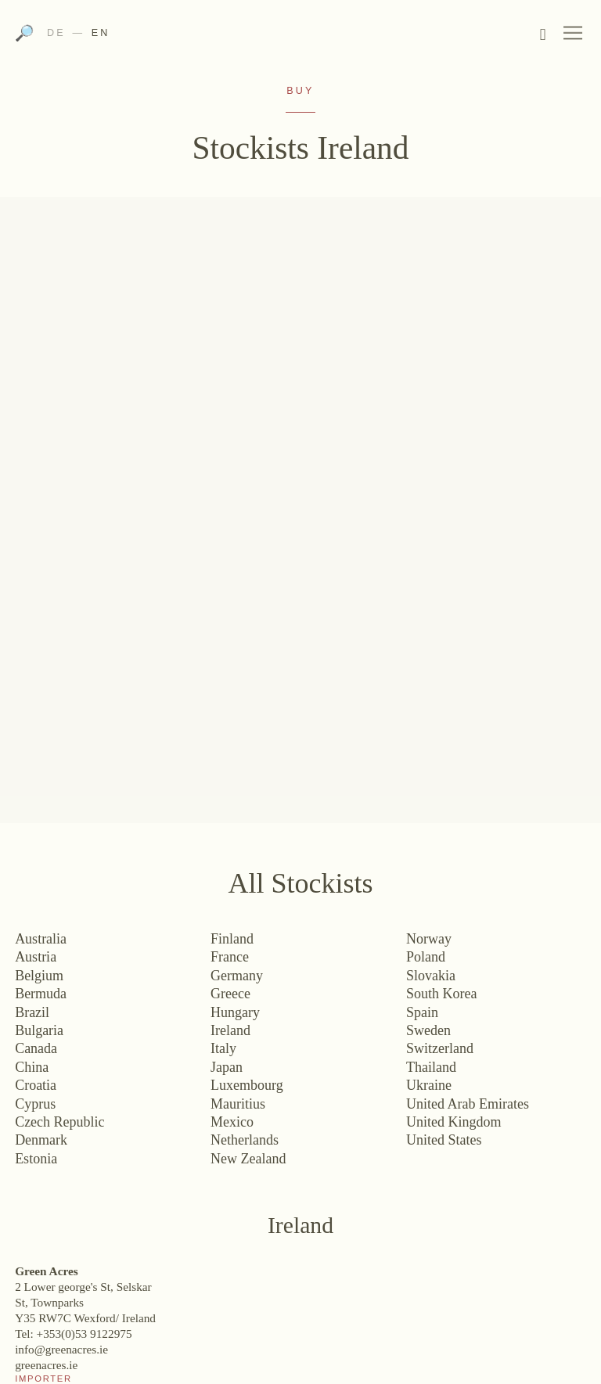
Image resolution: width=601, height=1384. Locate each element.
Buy (300, 90)
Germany (237, 975)
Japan (227, 1067)
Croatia (35, 1085)
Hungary (235, 1012)
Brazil (32, 1012)
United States (444, 1140)
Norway (429, 939)
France (230, 957)
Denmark (41, 1140)
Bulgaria (39, 1030)
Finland (232, 939)
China (32, 1067)
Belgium (39, 975)
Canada (36, 1048)
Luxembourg (247, 1085)
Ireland (230, 1030)
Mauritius (238, 1104)
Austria (35, 957)
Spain (422, 1012)
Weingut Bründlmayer (300, 38)
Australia (41, 939)
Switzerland (439, 1048)
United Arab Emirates (467, 1104)
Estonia (36, 1159)
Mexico (232, 1122)
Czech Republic (59, 1122)
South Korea (441, 993)
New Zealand (248, 1159)
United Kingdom (454, 1122)
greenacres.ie (46, 1364)
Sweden (428, 1030)
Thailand (431, 1067)
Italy (223, 1048)
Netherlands (245, 1140)
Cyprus (35, 1104)
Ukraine (429, 1085)
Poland (425, 957)
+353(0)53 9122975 (84, 1333)
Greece (230, 993)
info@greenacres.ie (61, 1349)
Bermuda (41, 993)
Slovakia (430, 975)
